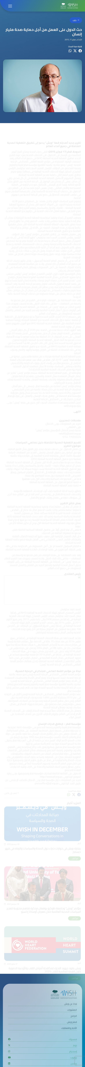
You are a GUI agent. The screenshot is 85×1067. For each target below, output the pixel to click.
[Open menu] (10, 6)
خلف (74, 20)
